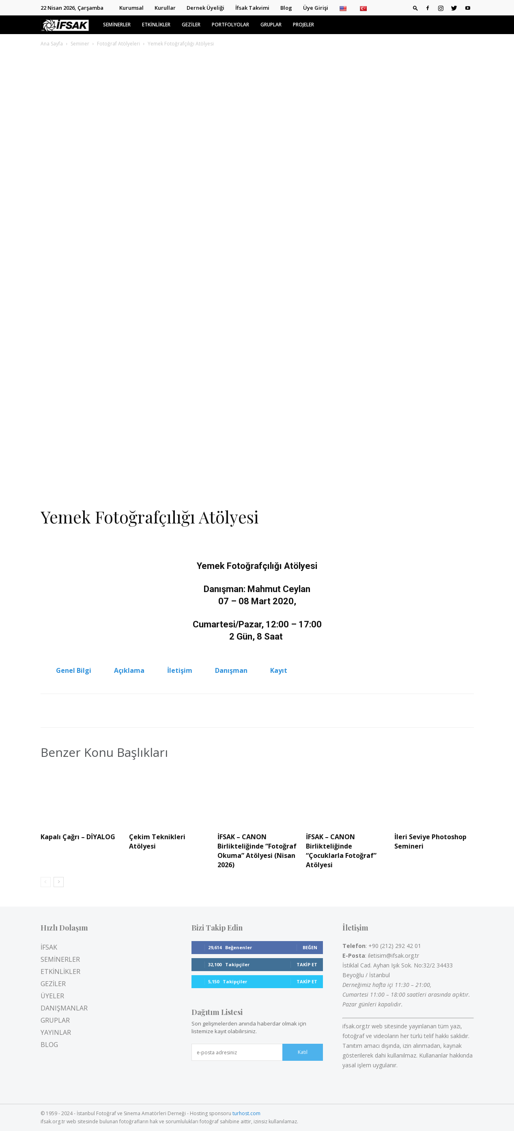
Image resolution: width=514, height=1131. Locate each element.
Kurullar (165, 7)
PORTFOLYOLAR (230, 24)
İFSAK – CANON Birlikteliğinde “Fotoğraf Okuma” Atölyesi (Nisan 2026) (257, 850)
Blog (286, 7)
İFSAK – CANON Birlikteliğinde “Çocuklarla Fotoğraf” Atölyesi (341, 850)
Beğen (310, 947)
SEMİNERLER (117, 24)
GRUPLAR (271, 24)
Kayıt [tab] (278, 670)
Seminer (80, 43)
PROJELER (303, 24)
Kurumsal (131, 7)
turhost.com (246, 1113)
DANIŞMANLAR (64, 1008)
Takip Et (307, 964)
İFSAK (49, 947)
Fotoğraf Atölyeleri (118, 43)
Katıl (303, 1052)
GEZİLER (191, 24)
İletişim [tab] (179, 670)
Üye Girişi (315, 7)
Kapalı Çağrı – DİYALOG (78, 836)
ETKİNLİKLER (156, 24)
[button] (415, 7)
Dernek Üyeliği (205, 7)
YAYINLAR (56, 1032)
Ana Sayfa (52, 43)
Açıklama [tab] (129, 670)
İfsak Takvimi (252, 7)
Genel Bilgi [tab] (73, 670)
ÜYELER (52, 995)
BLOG (49, 1044)
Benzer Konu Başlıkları (104, 752)
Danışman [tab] (231, 670)
